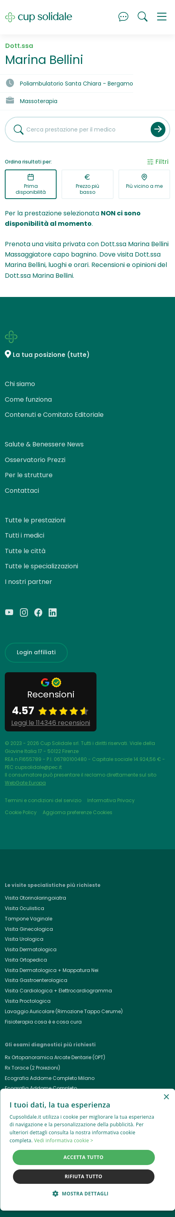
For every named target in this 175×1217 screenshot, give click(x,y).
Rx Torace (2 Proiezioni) (32, 1067)
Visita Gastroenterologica (36, 980)
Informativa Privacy (111, 800)
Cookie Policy (21, 812)
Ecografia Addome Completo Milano (49, 1078)
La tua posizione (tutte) (51, 355)
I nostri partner (28, 581)
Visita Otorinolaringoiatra (35, 897)
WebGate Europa (25, 782)
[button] (162, 17)
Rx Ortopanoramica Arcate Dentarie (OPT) (55, 1057)
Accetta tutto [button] (83, 1157)
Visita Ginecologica (29, 929)
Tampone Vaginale (28, 918)
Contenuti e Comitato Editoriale (54, 414)
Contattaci (22, 490)
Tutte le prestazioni (35, 520)
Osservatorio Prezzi (35, 459)
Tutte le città (25, 551)
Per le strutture (29, 475)
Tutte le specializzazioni (41, 566)
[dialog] (87, 1150)
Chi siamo (20, 383)
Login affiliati (36, 652)
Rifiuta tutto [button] (83, 1176)
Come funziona (28, 399)
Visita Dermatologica (31, 949)
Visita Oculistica (24, 908)
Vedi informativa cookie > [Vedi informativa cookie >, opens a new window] (63, 1140)
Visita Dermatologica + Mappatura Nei (51, 970)
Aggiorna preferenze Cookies (77, 812)
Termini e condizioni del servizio (43, 800)
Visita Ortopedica (26, 959)
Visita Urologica (24, 939)
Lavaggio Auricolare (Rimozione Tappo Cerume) (64, 1011)
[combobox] (75, 129)
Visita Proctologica (28, 1001)
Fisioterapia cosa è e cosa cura (43, 1021)
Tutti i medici (24, 535)
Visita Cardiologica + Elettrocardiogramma (58, 990)
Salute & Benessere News (44, 444)
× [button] (166, 1097)
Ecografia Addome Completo (41, 1088)
